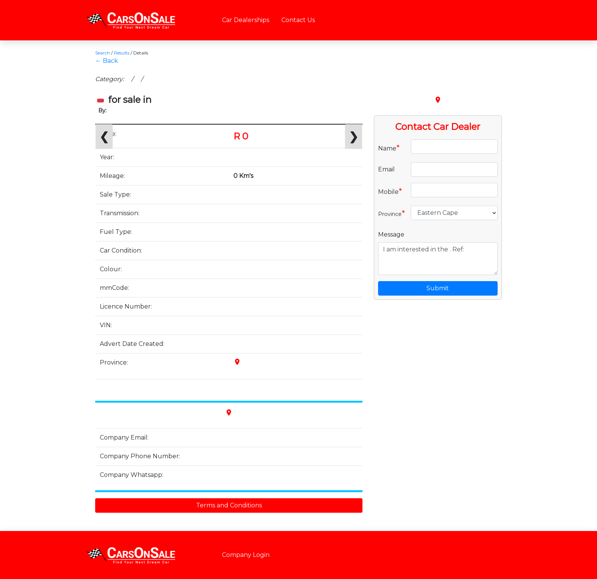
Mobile (390, 191)
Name (389, 147)
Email (386, 169)
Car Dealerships (245, 20)
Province (391, 213)
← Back (106, 60)
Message (391, 234)
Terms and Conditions (229, 505)
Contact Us (298, 20)
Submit (437, 288)
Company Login (246, 554)
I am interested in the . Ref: (438, 258)
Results (121, 53)
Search (102, 53)
